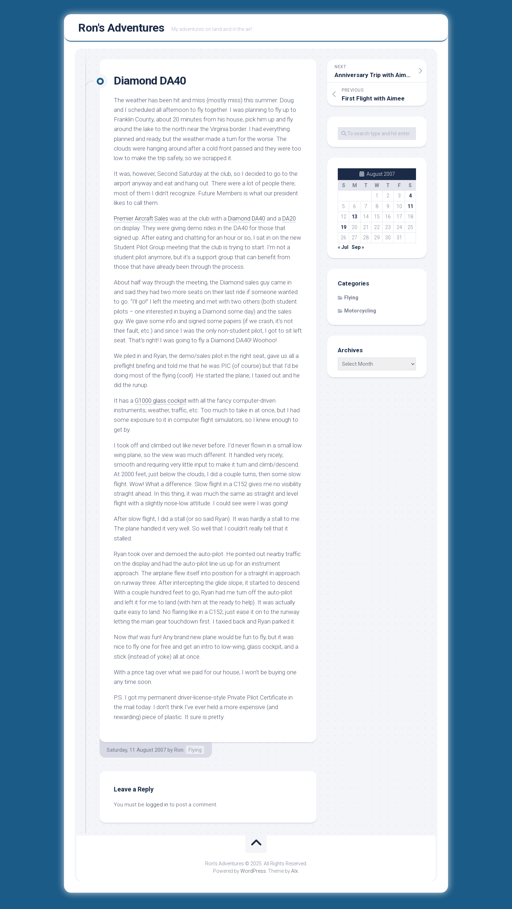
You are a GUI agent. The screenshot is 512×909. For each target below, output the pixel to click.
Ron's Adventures (121, 29)
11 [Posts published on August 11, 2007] (410, 208)
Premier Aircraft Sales (142, 220)
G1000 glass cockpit (161, 402)
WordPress (253, 873)
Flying (195, 752)
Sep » (358, 249)
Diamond (242, 220)
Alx (294, 873)
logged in (157, 806)
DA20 (294, 220)
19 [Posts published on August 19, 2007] (343, 229)
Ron (178, 752)
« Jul (343, 249)
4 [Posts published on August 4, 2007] (410, 198)
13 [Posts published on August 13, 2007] (354, 219)
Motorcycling (360, 313)
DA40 (263, 220)
